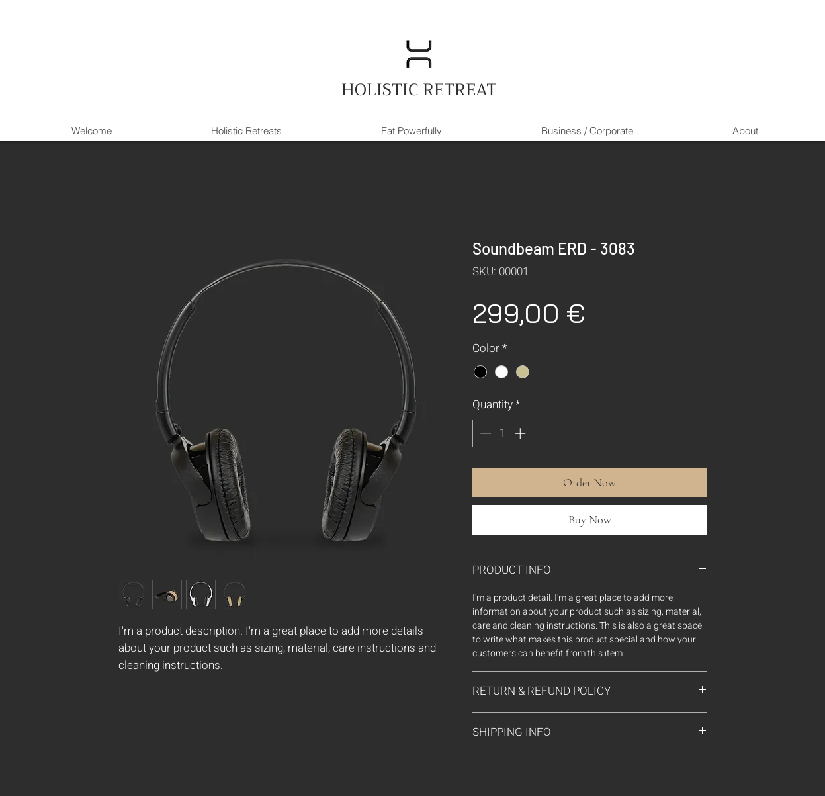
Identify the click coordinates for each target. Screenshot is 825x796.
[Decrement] (484, 433)
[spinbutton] (502, 433)
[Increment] (521, 433)
